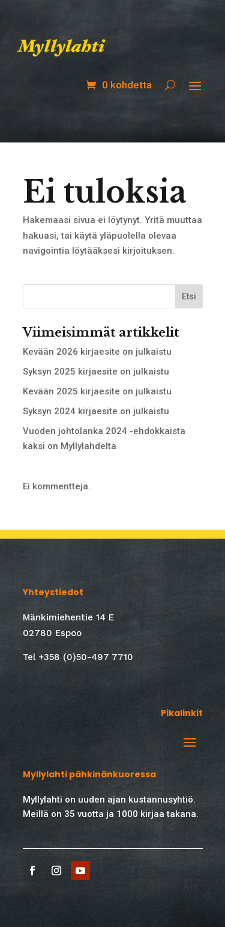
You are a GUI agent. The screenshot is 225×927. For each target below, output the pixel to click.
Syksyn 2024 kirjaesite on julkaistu (96, 411)
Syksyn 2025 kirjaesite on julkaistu (96, 371)
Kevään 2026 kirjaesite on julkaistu (97, 351)
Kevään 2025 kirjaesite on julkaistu (97, 391)
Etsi (189, 296)
